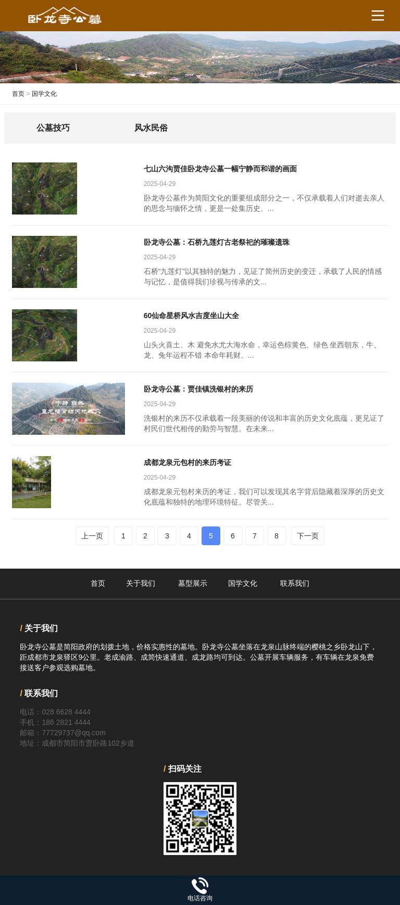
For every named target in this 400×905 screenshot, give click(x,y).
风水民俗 (151, 127)
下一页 (308, 536)
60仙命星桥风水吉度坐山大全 (192, 315)
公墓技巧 (53, 127)
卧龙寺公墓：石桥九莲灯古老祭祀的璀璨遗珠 (217, 242)
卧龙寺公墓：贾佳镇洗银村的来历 (198, 389)
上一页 (92, 536)
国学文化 (44, 93)
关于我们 (140, 583)
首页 (18, 93)
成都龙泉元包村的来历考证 (187, 462)
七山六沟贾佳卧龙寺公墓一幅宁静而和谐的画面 (220, 169)
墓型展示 (192, 583)
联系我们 (294, 583)
